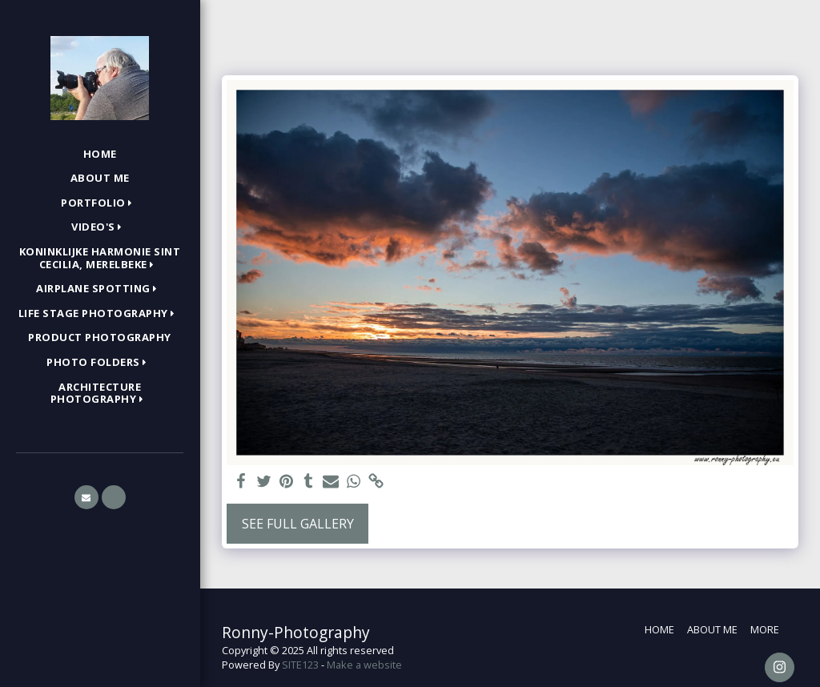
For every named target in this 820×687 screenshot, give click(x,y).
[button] (100, 203)
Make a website (364, 664)
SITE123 (300, 664)
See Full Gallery (298, 523)
